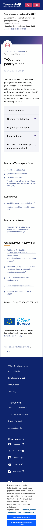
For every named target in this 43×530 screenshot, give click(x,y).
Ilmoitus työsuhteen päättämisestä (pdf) (23, 208)
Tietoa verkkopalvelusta (18, 407)
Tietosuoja (12, 391)
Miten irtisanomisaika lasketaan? (20, 286)
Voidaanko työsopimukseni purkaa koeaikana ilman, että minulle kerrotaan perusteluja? (21, 269)
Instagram (18, 471)
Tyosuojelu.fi (9, 51)
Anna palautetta (15, 428)
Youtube (17, 464)
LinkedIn (17, 457)
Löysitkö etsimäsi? (13, 336)
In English (19, 71)
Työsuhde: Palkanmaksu (17, 174)
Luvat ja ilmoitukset (16, 378)
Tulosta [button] (7, 351)
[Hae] (28, 5)
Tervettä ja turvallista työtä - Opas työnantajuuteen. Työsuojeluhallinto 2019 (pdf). (23, 183)
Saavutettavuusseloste (18, 414)
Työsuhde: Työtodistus (16, 170)
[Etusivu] (12, 5)
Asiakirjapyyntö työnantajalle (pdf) (21, 203)
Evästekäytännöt (15, 421)
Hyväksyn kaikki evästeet (21, 517)
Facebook (18, 444)
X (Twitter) (18, 451)
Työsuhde (21, 51)
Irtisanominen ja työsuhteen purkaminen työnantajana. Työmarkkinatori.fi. (23, 229)
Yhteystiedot (13, 385)
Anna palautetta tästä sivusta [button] (16, 347)
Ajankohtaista (14, 371)
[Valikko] (36, 5)
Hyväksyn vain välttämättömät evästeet (21, 523)
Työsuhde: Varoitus (14, 177)
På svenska (9, 71)
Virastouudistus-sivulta (15, 29)
